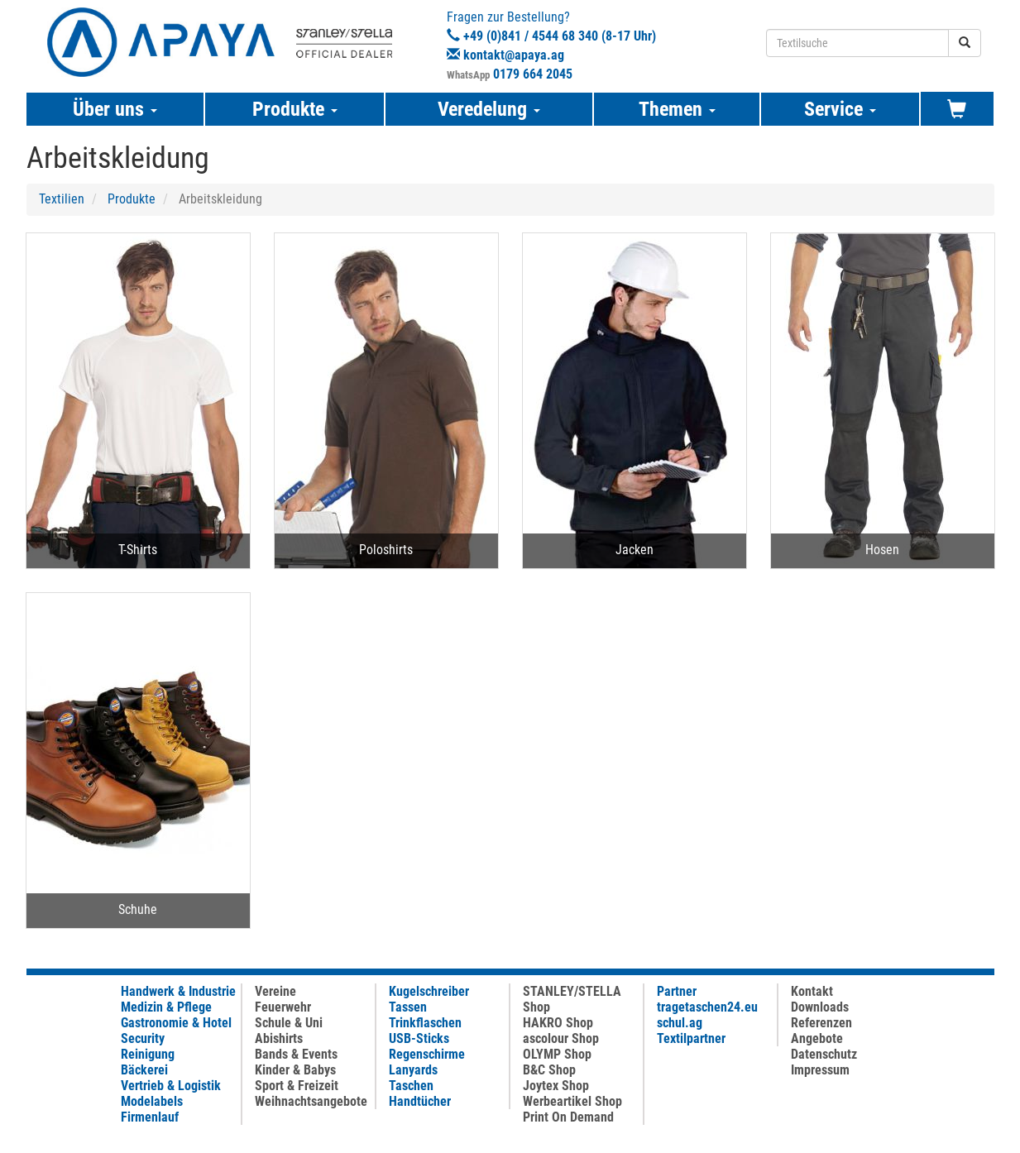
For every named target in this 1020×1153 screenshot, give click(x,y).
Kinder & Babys (295, 1070)
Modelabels (152, 1101)
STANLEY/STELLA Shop (572, 999)
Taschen (411, 1085)
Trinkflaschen (425, 1023)
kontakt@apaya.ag (513, 55)
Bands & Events (296, 1054)
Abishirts (279, 1038)
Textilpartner (691, 1038)
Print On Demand (568, 1117)
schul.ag (679, 1023)
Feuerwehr (283, 1007)
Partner (677, 991)
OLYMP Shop (557, 1054)
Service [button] (840, 109)
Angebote (817, 1038)
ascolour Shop (561, 1038)
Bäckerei (144, 1070)
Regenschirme (427, 1054)
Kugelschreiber (429, 991)
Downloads (820, 1007)
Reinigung (148, 1054)
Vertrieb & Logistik (171, 1085)
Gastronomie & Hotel (176, 1023)
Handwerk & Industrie (178, 991)
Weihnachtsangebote (311, 1101)
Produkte (132, 199)
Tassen (408, 1007)
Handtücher (420, 1101)
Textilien (61, 199)
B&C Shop (549, 1070)
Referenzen (821, 1023)
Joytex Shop (556, 1085)
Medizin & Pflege (166, 1007)
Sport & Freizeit (296, 1085)
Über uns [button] (115, 109)
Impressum (820, 1070)
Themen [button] (677, 109)
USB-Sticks (419, 1038)
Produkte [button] (295, 109)
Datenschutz (824, 1054)
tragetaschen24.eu (707, 1007)
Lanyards (413, 1070)
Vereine (275, 991)
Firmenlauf (150, 1117)
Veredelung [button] (489, 109)
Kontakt (812, 991)
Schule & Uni (289, 1023)
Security (143, 1038)
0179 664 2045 (532, 74)
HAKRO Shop (558, 1023)
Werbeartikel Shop (572, 1101)
